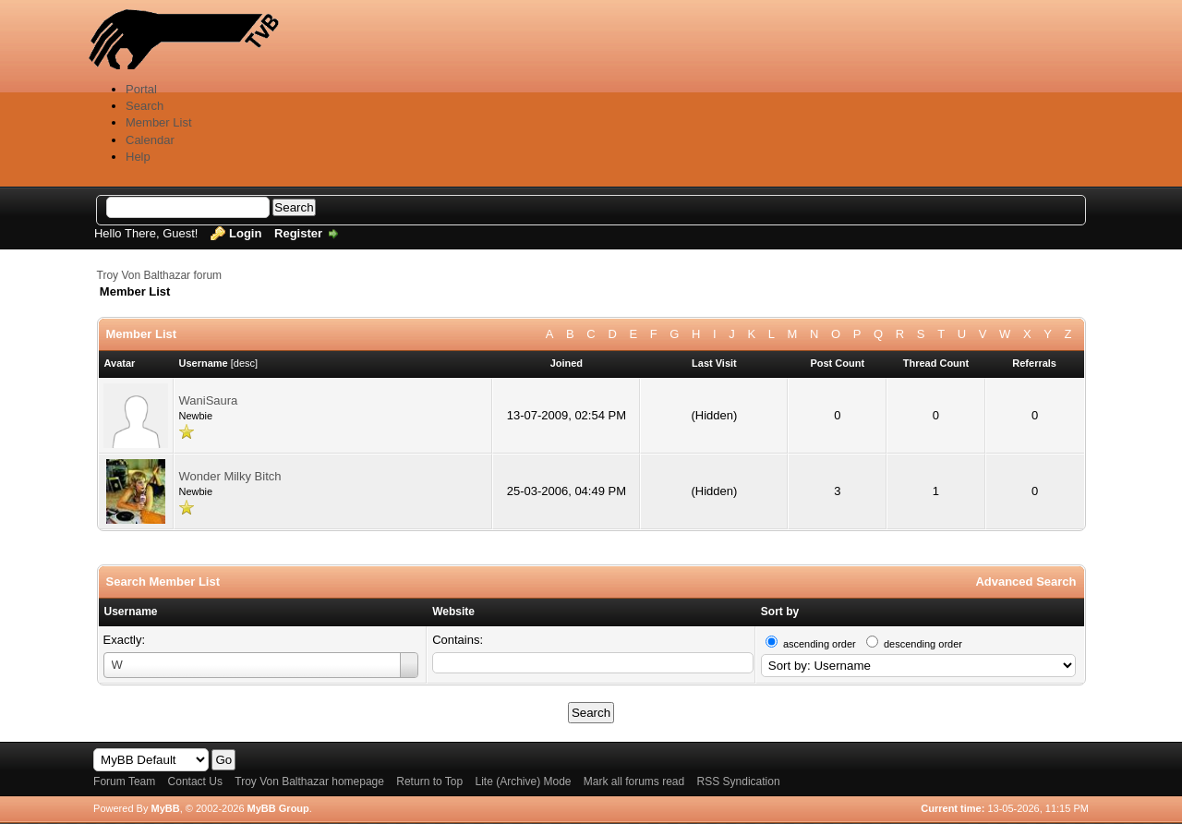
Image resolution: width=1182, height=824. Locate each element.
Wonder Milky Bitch (230, 476)
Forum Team (124, 781)
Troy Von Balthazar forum (160, 275)
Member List (159, 122)
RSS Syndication (738, 781)
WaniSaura (208, 400)
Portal (141, 89)
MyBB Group (278, 808)
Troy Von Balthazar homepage (309, 781)
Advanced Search (1025, 581)
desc (244, 363)
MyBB (165, 808)
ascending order (819, 643)
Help (138, 157)
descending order (923, 643)
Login (245, 233)
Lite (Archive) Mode (523, 781)
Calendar (150, 140)
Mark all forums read (634, 781)
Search (144, 106)
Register (298, 233)
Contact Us (195, 781)
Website (453, 611)
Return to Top (429, 781)
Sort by (780, 611)
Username (131, 611)
